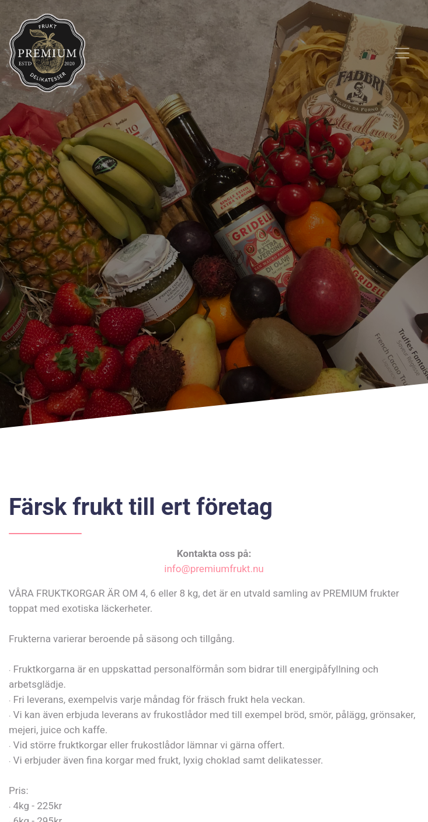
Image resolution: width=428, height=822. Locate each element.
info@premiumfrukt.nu (213, 568)
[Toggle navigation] (402, 53)
